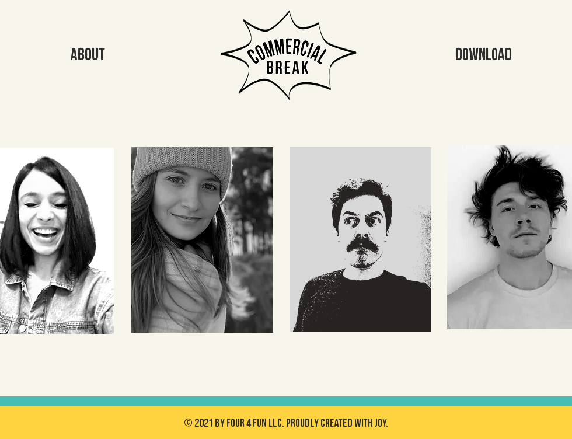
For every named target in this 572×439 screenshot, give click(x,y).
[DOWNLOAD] (483, 55)
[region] (202, 251)
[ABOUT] (87, 55)
